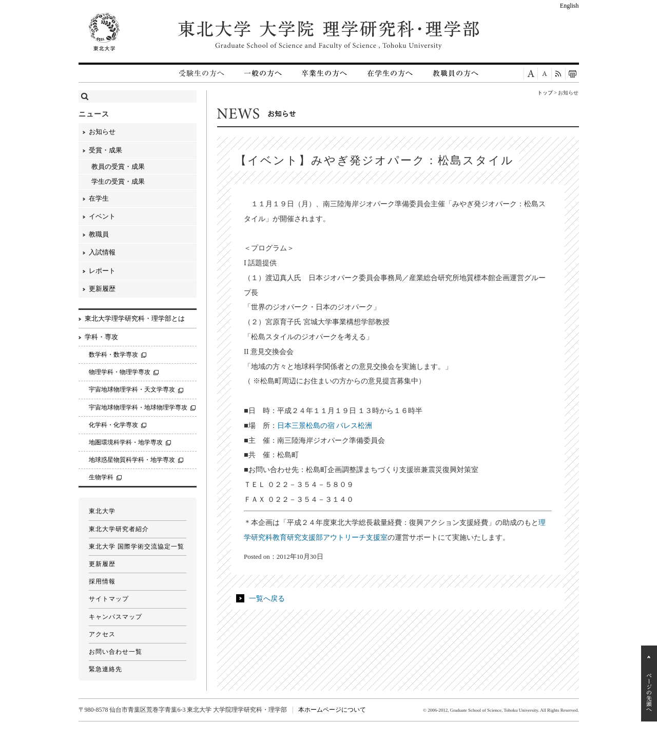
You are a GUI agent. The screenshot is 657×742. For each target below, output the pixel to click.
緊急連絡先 (105, 669)
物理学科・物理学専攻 (119, 372)
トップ (545, 92)
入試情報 (102, 252)
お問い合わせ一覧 (115, 651)
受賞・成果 (105, 150)
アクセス (102, 634)
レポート (102, 271)
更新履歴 (102, 288)
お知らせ (102, 131)
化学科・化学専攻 (113, 424)
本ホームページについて (332, 709)
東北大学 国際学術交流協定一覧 (136, 546)
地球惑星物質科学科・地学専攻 (132, 459)
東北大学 (102, 511)
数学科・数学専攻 (113, 354)
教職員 (99, 234)
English (569, 5)
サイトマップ (109, 598)
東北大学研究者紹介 (119, 529)
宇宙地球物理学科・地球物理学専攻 (138, 407)
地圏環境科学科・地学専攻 (126, 442)
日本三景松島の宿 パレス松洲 (325, 425)
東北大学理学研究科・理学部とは (135, 318)
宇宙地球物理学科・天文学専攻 (132, 389)
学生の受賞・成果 (118, 181)
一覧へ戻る (267, 598)
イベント (102, 216)
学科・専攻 (101, 337)
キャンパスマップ (115, 616)
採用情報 (102, 581)
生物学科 (101, 477)
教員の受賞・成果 (118, 166)
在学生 (99, 198)
